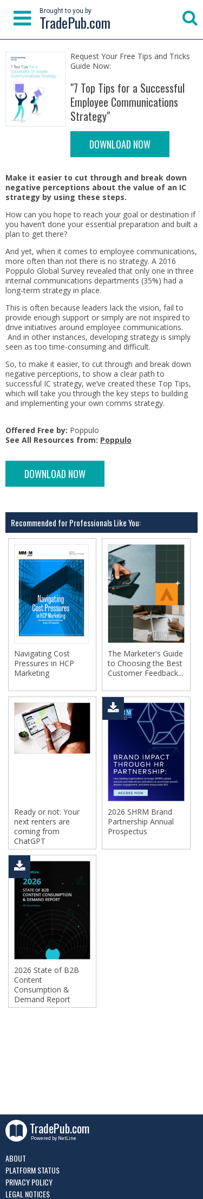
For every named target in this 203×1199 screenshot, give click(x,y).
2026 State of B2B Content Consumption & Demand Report (46, 984)
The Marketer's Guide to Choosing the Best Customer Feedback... (145, 663)
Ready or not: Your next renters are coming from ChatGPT (47, 826)
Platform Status (32, 1170)
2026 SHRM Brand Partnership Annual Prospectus (141, 821)
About (15, 1158)
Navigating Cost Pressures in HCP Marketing (44, 663)
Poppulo (116, 440)
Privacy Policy (29, 1182)
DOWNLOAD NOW (119, 144)
